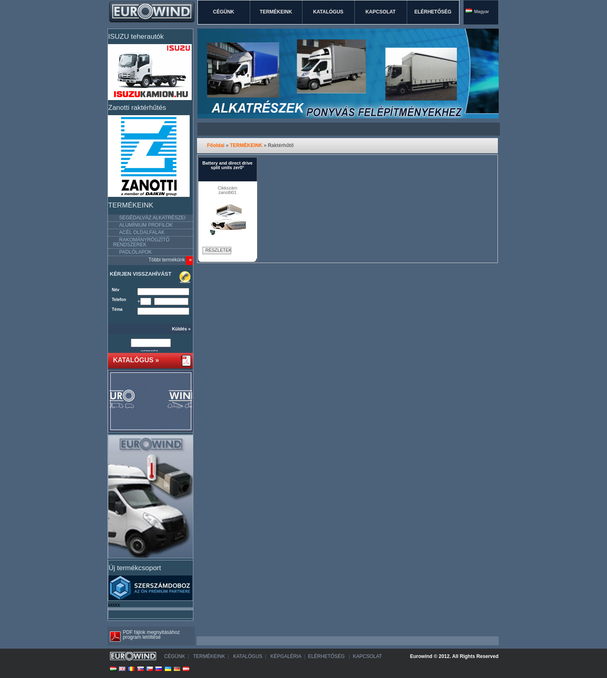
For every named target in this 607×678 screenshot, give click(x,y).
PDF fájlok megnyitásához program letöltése (144, 635)
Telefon (119, 300)
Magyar (477, 11)
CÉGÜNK (223, 12)
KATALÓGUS (328, 12)
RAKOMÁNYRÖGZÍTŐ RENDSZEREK (141, 242)
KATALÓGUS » (136, 360)
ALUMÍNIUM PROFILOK (146, 225)
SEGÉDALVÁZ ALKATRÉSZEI (152, 218)
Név (115, 290)
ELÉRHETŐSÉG (433, 12)
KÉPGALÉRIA (285, 656)
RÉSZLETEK (218, 250)
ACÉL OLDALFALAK (142, 232)
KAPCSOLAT (380, 12)
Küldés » (181, 329)
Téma (117, 310)
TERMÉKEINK (276, 12)
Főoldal (216, 145)
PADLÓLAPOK (135, 252)
